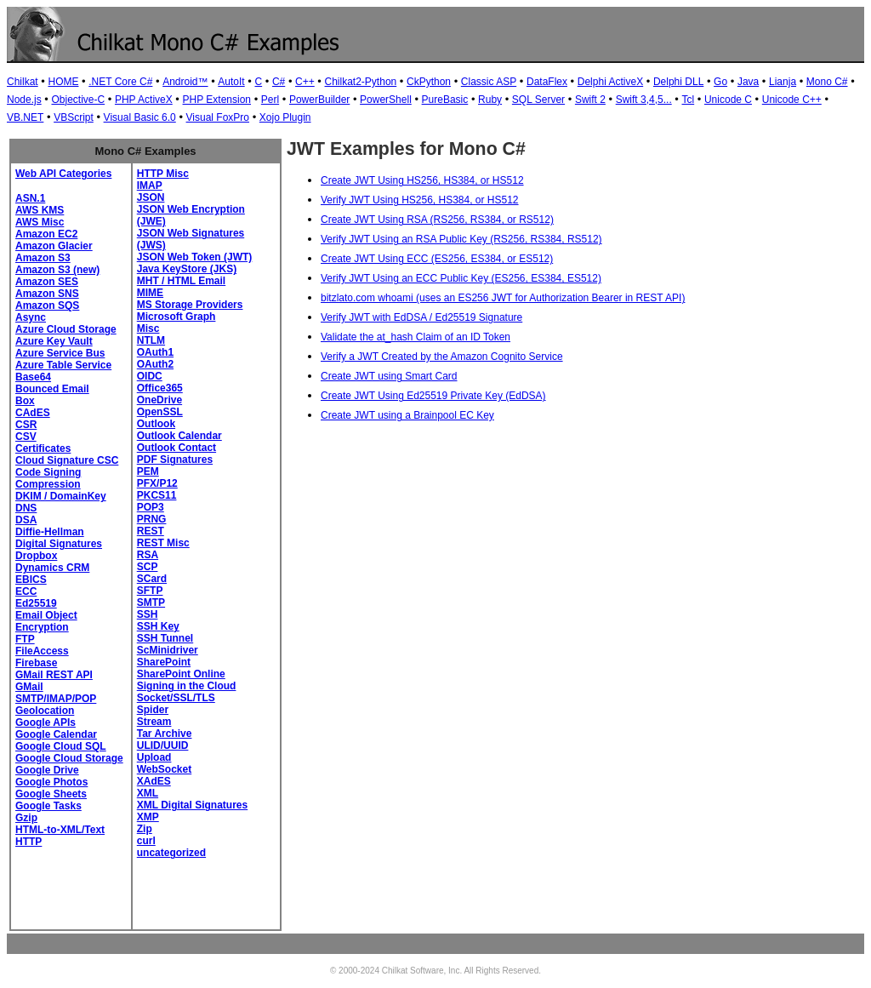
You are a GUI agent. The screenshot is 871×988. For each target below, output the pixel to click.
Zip (144, 829)
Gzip (26, 818)
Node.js (24, 100)
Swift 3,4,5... (644, 100)
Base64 (33, 377)
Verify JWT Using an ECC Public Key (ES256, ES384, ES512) (461, 278)
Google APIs (45, 722)
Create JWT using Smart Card (389, 376)
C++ (305, 82)
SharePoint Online (181, 674)
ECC (26, 591)
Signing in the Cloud (186, 686)
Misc (148, 328)
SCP (147, 567)
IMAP (149, 185)
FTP (25, 639)
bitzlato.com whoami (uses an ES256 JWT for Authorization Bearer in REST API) (503, 298)
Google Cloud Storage (69, 758)
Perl (270, 100)
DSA (26, 520)
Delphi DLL (678, 82)
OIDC (149, 376)
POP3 (150, 507)
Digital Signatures (58, 544)
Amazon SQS (47, 305)
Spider (152, 710)
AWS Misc (39, 222)
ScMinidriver (167, 650)
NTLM (151, 340)
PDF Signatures (175, 459)
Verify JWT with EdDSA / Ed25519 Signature (421, 317)
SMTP (151, 602)
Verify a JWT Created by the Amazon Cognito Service (442, 357)
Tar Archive (164, 734)
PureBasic (445, 100)
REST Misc (163, 543)
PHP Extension (217, 100)
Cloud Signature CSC (66, 460)
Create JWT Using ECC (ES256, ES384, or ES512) (437, 259)
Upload (154, 757)
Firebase (36, 663)
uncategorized (171, 853)
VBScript (74, 117)
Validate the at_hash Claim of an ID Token (415, 337)
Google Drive (47, 770)
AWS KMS (39, 210)
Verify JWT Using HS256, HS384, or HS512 (420, 200)
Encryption (42, 627)
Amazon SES (46, 282)
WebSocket (164, 769)
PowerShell (386, 100)
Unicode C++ (792, 100)
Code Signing (48, 472)
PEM (148, 471)
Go (720, 82)
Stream (154, 722)
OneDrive (159, 400)
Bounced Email (52, 389)
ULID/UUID (163, 745)
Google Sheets (51, 794)
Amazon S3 (43, 258)
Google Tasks (48, 806)
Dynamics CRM (52, 568)
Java (748, 82)
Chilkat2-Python (361, 82)
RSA (147, 555)
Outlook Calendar (179, 436)
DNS (26, 508)
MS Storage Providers (190, 305)
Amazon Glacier (54, 246)
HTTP (28, 842)
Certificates (43, 448)
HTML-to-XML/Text (60, 830)
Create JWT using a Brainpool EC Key (407, 415)
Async (30, 317)
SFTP (150, 591)
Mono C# (827, 82)
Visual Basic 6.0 (140, 117)
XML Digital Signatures (192, 805)
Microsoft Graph (176, 317)
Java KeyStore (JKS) (186, 269)
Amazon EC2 (46, 234)
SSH (147, 614)
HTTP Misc (163, 174)
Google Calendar (56, 734)
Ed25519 (36, 603)
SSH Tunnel (165, 638)
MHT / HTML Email (181, 281)
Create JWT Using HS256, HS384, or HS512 (422, 180)
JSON (151, 197)
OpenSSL (160, 412)
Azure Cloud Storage (66, 329)
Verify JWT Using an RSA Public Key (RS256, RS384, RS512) (461, 239)
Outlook (156, 424)
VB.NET (25, 117)
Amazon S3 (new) (57, 270)
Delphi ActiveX (610, 82)
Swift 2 (590, 100)
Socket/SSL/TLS (176, 698)
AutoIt (231, 82)
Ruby (490, 100)
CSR (26, 425)
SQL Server (538, 100)
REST (150, 531)
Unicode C (728, 100)
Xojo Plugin (285, 117)
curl (146, 841)
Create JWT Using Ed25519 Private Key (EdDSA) (433, 396)
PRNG (152, 519)
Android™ (185, 82)
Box (25, 401)
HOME (63, 82)
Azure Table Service (63, 365)
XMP (148, 817)
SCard (152, 579)
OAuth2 (155, 364)
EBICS (31, 579)
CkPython (429, 82)
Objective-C (78, 100)
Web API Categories (63, 174)
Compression (48, 484)
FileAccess (42, 651)
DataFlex (547, 82)
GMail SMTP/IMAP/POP (55, 693)
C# (278, 82)
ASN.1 (30, 198)
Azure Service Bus (60, 353)
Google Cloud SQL (60, 746)
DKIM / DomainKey (60, 496)
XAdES (154, 781)
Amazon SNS (47, 294)
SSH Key (158, 626)
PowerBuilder (319, 100)
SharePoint (164, 662)
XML (147, 793)
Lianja (782, 82)
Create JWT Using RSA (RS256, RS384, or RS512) (437, 220)
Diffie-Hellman (49, 532)
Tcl (688, 100)
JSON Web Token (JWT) (195, 257)
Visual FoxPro (217, 117)
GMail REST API (54, 675)
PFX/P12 (157, 483)
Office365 (160, 388)
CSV (26, 437)
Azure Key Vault (54, 341)
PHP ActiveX (144, 100)
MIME (150, 293)
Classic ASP (488, 82)
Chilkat (22, 82)
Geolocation (44, 711)
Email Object (46, 615)
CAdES (32, 413)
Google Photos (51, 782)
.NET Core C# (120, 82)
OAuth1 (155, 352)
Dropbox (36, 556)
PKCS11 (157, 495)
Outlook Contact (176, 448)
